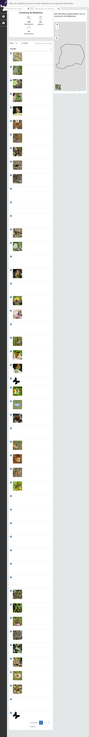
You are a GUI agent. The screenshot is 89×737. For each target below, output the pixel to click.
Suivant (33, 731)
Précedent (34, 727)
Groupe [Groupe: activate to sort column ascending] (13, 49)
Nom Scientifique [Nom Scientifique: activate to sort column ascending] (31, 49)
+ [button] (57, 25)
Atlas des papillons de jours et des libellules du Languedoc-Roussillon (41, 3)
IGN (84, 90)
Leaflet (79, 90)
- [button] (57, 28)
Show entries (18, 43)
